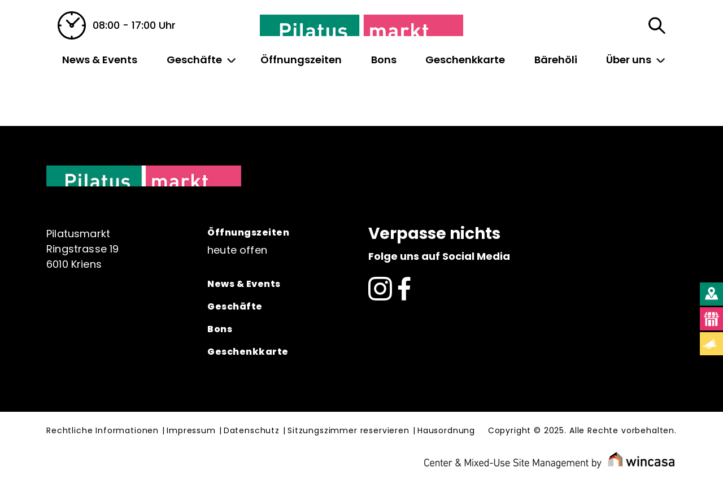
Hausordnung (446, 431)
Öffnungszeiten (301, 60)
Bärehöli (555, 60)
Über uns (628, 60)
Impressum (191, 431)
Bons (384, 60)
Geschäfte (194, 60)
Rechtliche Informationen (102, 431)
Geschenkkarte (465, 60)
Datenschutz (252, 431)
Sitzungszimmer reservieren (349, 431)
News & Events (99, 60)
